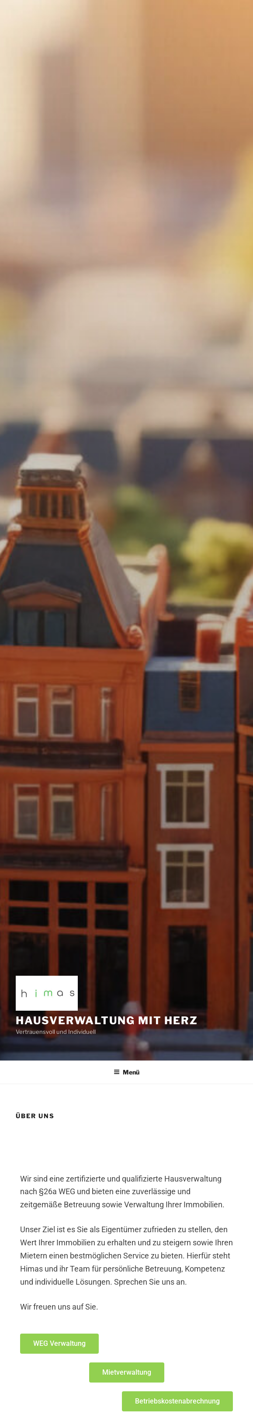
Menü (126, 1072)
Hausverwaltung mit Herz (107, 1020)
